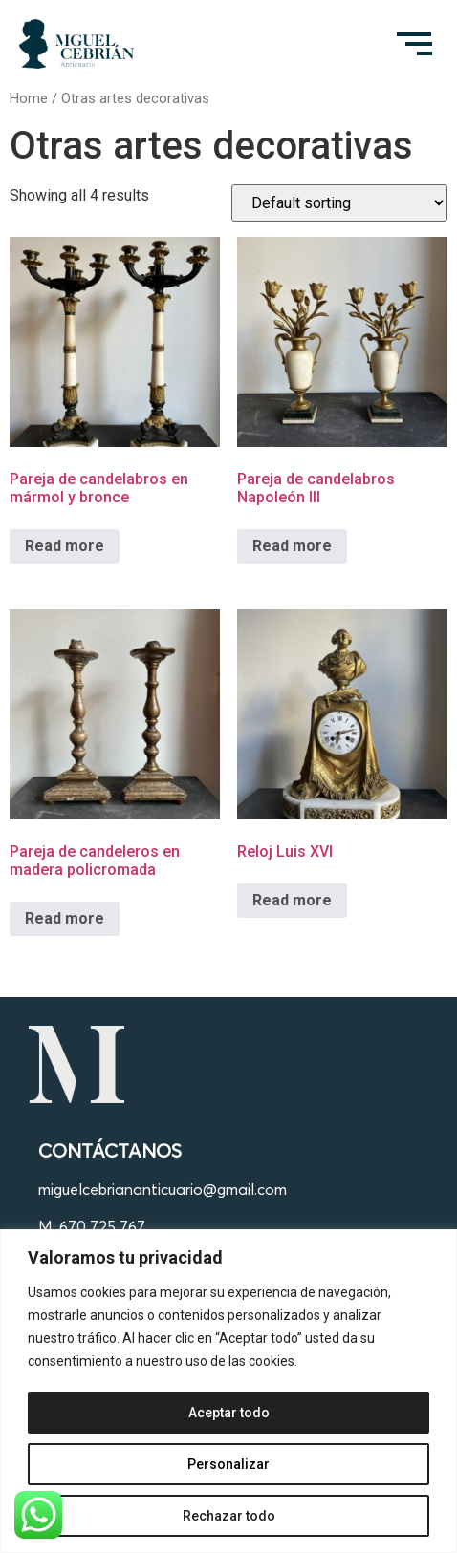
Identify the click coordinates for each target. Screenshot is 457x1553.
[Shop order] (339, 203)
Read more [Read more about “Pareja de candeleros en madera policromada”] (64, 918)
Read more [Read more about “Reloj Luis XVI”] (292, 900)
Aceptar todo (229, 1412)
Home (29, 98)
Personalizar (228, 1464)
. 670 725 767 (99, 1226)
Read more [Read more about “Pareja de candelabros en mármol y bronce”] (64, 546)
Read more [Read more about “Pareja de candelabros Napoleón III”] (292, 546)
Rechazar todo (229, 1515)
